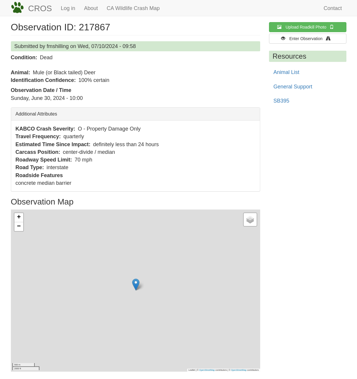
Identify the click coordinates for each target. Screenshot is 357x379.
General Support (292, 87)
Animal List (286, 72)
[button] (136, 285)
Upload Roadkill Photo (307, 26)
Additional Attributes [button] (36, 113)
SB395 (281, 101)
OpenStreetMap (207, 370)
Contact (332, 8)
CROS (40, 8)
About (91, 8)
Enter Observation (307, 38)
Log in (68, 8)
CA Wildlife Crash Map (133, 8)
